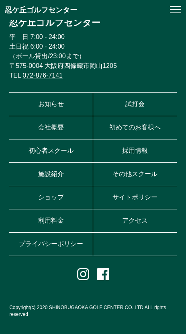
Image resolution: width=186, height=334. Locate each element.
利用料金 (51, 220)
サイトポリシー (134, 197)
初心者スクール (51, 150)
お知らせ (51, 103)
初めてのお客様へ (135, 127)
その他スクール (134, 173)
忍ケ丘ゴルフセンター (41, 10)
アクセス (135, 220)
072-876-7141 (42, 75)
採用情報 (135, 150)
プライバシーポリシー (51, 243)
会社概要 (51, 127)
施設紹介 (51, 173)
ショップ (51, 197)
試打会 (135, 103)
